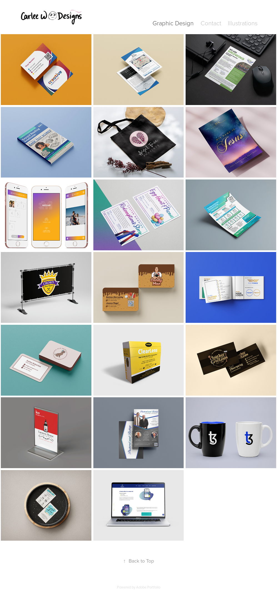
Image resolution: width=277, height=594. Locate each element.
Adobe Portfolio (148, 587)
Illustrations (243, 23)
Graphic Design (173, 23)
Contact (211, 23)
